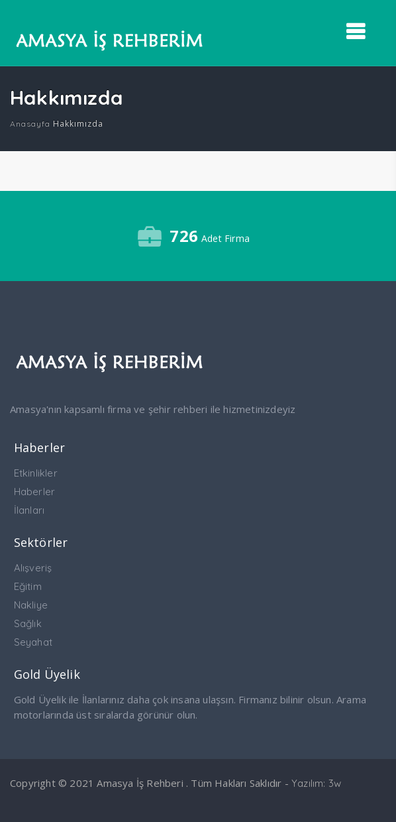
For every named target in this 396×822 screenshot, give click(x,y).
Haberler (35, 491)
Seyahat (33, 642)
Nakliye (31, 605)
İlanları (29, 510)
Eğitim (28, 586)
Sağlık (28, 623)
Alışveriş (33, 567)
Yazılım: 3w (316, 783)
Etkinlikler (36, 473)
